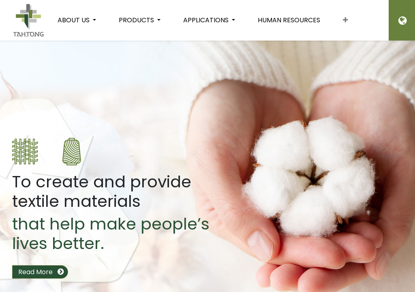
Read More (35, 272)
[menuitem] (289, 20)
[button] (345, 20)
